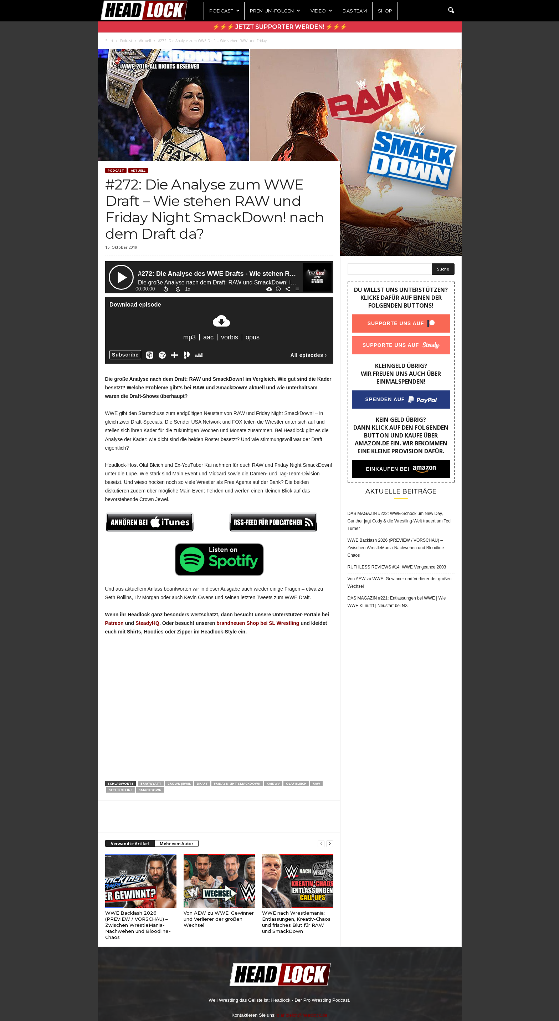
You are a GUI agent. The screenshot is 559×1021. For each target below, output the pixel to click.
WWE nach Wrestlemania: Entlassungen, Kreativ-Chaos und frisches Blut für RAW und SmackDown (296, 922)
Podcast (224, 11)
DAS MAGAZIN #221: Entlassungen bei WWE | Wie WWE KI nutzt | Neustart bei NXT (397, 602)
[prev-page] (321, 844)
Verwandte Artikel (130, 843)
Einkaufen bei (387, 469)
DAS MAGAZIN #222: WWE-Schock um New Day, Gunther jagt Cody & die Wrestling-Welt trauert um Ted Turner (399, 521)
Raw (316, 783)
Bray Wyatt (150, 783)
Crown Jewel (179, 783)
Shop (385, 11)
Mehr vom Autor (176, 843)
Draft (202, 783)
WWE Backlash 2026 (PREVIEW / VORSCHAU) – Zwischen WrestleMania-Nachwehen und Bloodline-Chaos (138, 925)
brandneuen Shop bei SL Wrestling (257, 623)
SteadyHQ (147, 623)
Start (109, 40)
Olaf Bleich (296, 783)
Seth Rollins (121, 790)
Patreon (114, 623)
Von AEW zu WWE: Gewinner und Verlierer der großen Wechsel (219, 919)
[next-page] (329, 844)
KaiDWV (273, 783)
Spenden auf (385, 399)
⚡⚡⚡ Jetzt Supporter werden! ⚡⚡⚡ (279, 27)
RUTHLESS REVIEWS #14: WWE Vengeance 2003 (397, 567)
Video (321, 11)
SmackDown (150, 790)
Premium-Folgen (275, 11)
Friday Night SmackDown (237, 783)
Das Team (355, 11)
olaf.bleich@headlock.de (302, 1015)
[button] (451, 11)
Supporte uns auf (395, 323)
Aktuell (145, 40)
